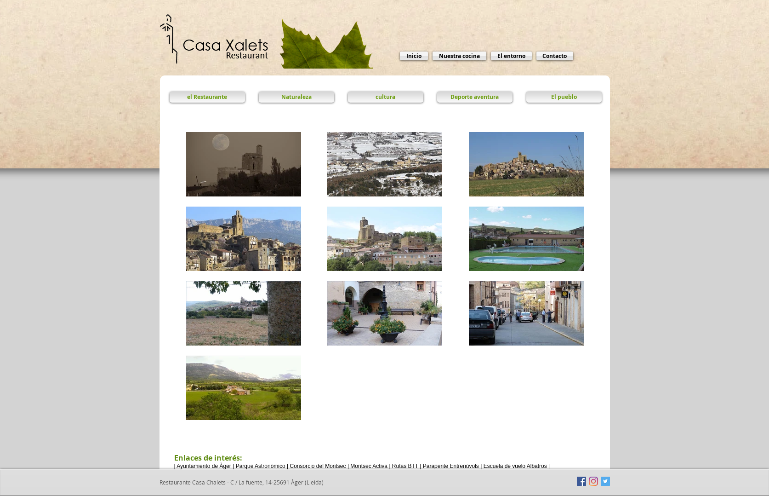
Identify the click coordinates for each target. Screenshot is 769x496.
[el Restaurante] (207, 97)
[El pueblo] (564, 97)
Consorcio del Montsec (318, 466)
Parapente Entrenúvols (451, 466)
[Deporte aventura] (475, 97)
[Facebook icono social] (581, 481)
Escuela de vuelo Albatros (515, 466)
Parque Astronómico (260, 466)
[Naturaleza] (296, 97)
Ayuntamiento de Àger (204, 466)
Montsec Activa (368, 466)
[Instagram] (593, 481)
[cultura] (385, 97)
